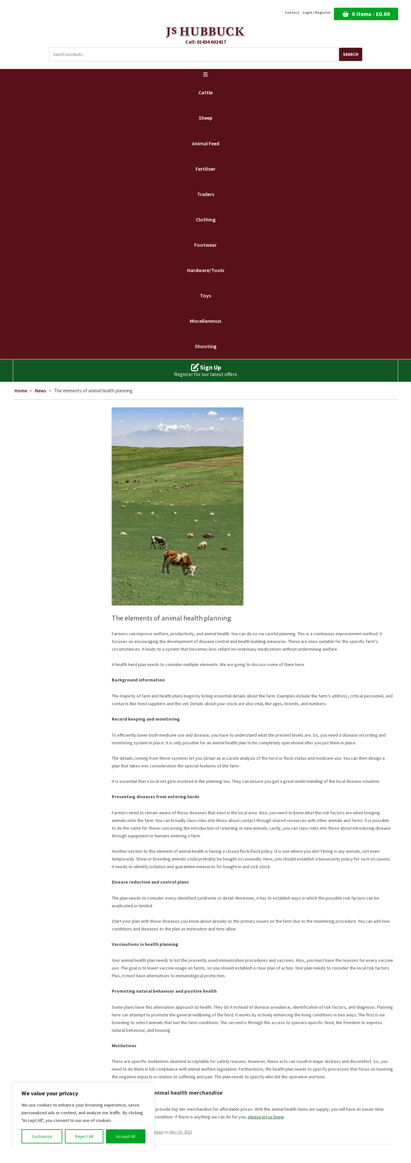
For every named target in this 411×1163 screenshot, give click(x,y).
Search (350, 54)
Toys (205, 295)
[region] (83, 1116)
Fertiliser (205, 169)
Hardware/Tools (205, 270)
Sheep (206, 118)
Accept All (125, 1136)
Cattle (205, 92)
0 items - (371, 14)
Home (20, 391)
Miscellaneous (205, 321)
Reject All (84, 1136)
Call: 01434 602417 (205, 41)
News (40, 391)
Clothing (205, 219)
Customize (42, 1136)
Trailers (205, 194)
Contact (291, 12)
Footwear (205, 245)
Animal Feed (205, 143)
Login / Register (316, 12)
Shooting (205, 346)
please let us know (266, 1117)
